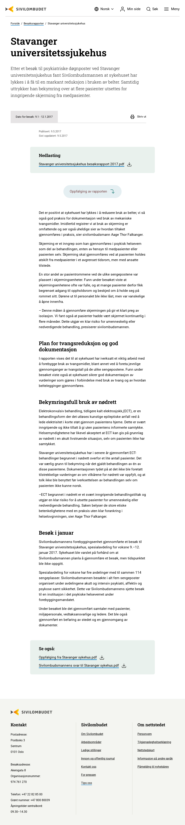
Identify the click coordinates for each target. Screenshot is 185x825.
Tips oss (86, 783)
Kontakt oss (88, 766)
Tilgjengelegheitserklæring (154, 742)
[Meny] (171, 9)
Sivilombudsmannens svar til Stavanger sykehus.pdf (82, 665)
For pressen (88, 775)
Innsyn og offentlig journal (98, 758)
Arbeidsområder (91, 742)
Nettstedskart (145, 750)
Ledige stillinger (91, 750)
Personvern (144, 734)
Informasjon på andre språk (155, 758)
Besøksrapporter (34, 23)
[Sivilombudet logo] (25, 9)
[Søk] (152, 9)
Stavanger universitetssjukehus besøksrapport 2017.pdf (85, 164)
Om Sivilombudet (92, 734)
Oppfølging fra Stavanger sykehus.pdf (71, 657)
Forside (15, 23)
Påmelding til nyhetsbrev (153, 766)
